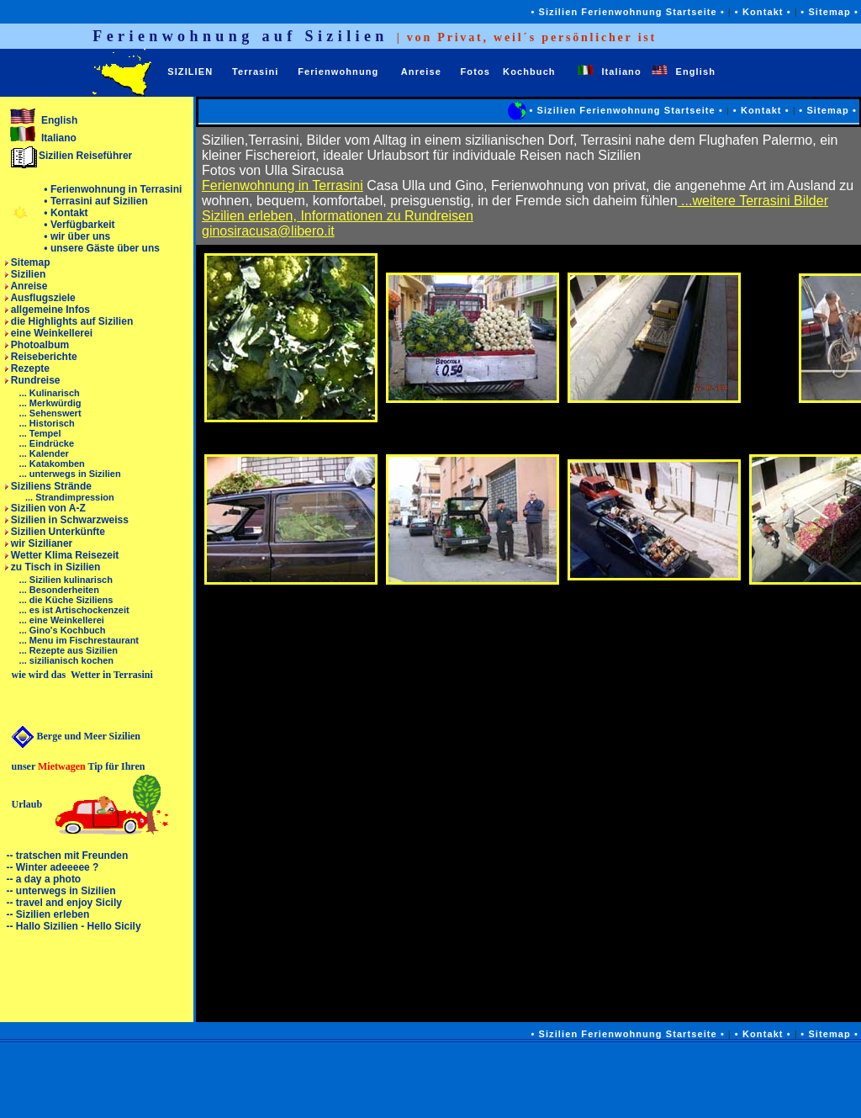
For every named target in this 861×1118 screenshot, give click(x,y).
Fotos (475, 71)
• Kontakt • (763, 12)
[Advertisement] (516, 1080)
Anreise (421, 71)
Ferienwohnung (338, 71)
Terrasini (255, 71)
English (687, 71)
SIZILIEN (190, 71)
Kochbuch (529, 71)
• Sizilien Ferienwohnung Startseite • (629, 12)
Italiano (615, 71)
